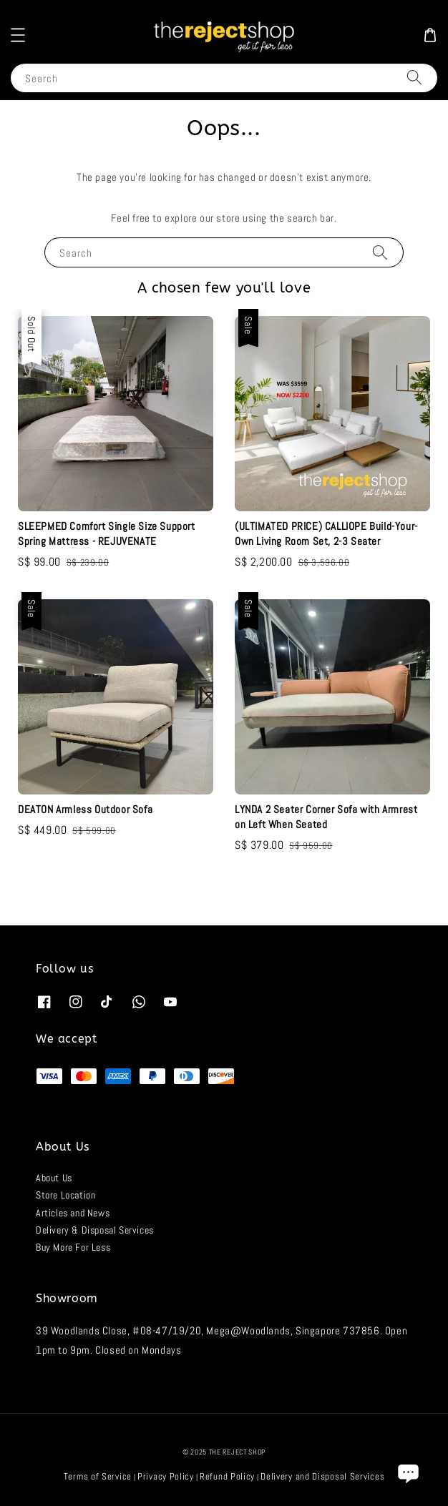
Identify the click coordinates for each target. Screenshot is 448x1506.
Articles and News (72, 1212)
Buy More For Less (73, 1247)
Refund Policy (227, 1476)
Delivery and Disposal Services (322, 1476)
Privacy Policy (165, 1476)
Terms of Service (98, 1476)
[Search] (414, 78)
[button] (18, 35)
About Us (54, 1177)
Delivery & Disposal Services (95, 1230)
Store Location (65, 1194)
